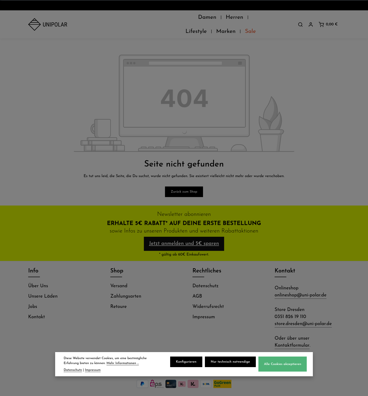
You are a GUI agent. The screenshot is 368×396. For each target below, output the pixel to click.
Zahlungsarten (125, 287)
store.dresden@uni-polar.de (303, 315)
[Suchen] (300, 18)
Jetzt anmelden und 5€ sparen (183, 233)
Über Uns (38, 277)
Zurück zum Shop (184, 180)
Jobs (32, 297)
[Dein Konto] (310, 18)
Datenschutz (205, 277)
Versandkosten (236, 389)
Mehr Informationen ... (123, 363)
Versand (118, 277)
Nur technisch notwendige (231, 362)
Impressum (203, 308)
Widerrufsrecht (208, 297)
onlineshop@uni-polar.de (300, 286)
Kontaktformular (292, 336)
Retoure (118, 297)
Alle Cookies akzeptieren (283, 364)
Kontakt (36, 308)
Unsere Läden (43, 287)
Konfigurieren (187, 362)
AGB (197, 287)
